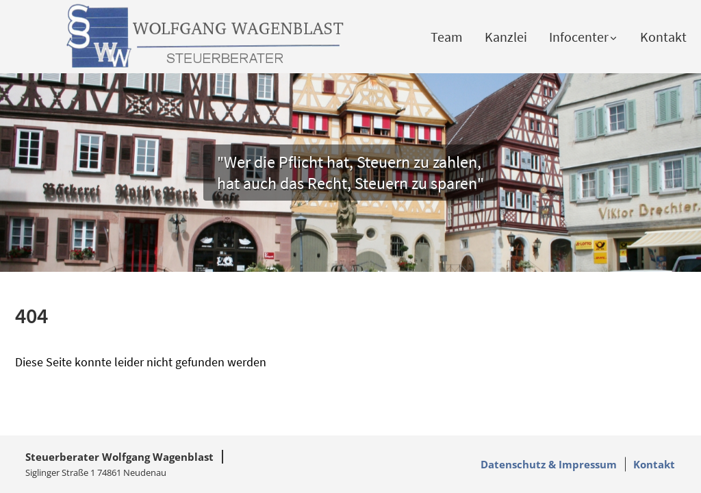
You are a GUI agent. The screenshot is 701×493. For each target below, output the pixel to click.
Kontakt (663, 36)
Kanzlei (506, 36)
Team (447, 36)
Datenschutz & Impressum (549, 464)
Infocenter (583, 36)
